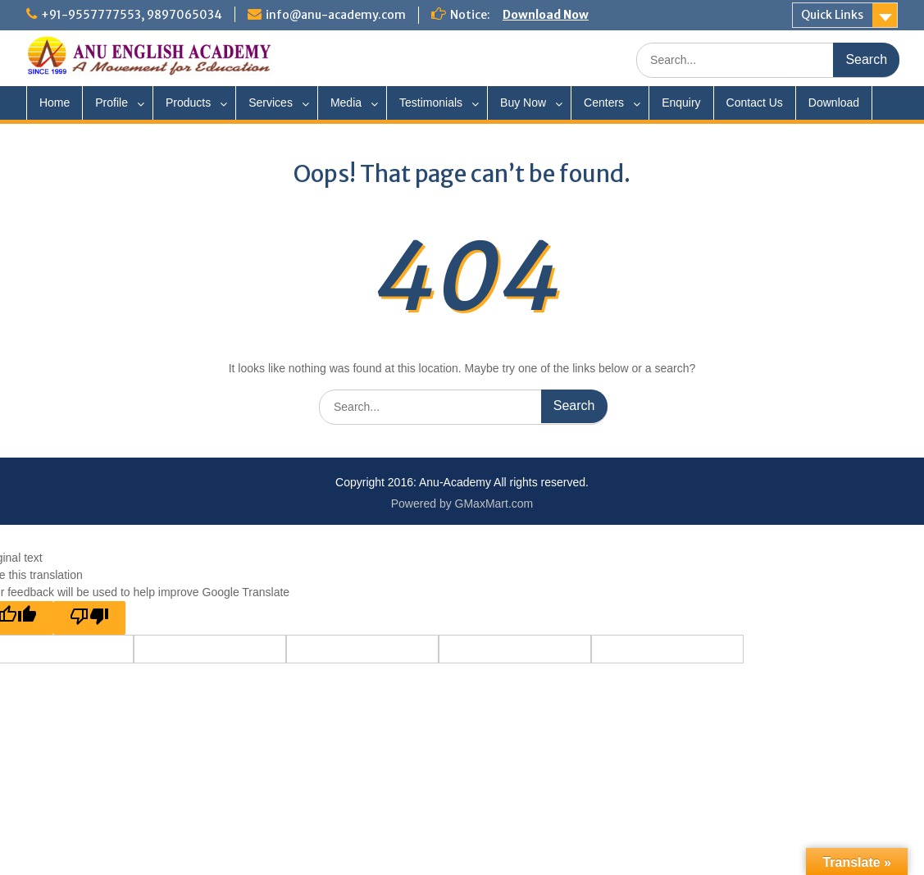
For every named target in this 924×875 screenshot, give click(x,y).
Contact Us (754, 102)
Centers (604, 102)
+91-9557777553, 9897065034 (131, 14)
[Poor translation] (89, 618)
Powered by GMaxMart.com (462, 503)
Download (833, 102)
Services (270, 102)
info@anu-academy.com (336, 14)
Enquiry (681, 102)
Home (54, 102)
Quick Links (832, 14)
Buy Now (523, 102)
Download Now (546, 14)
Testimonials (430, 102)
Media (346, 102)
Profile (111, 102)
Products (188, 102)
